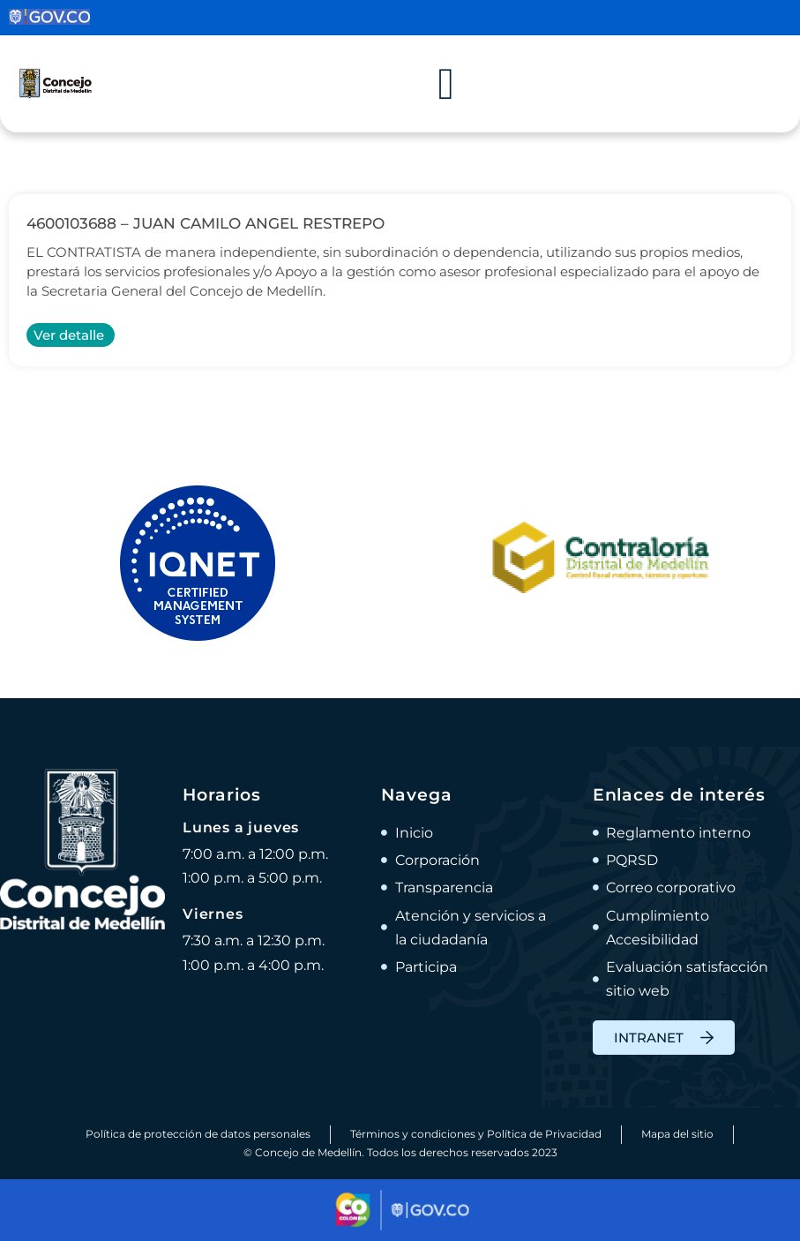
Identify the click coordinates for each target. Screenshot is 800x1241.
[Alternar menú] (446, 84)
